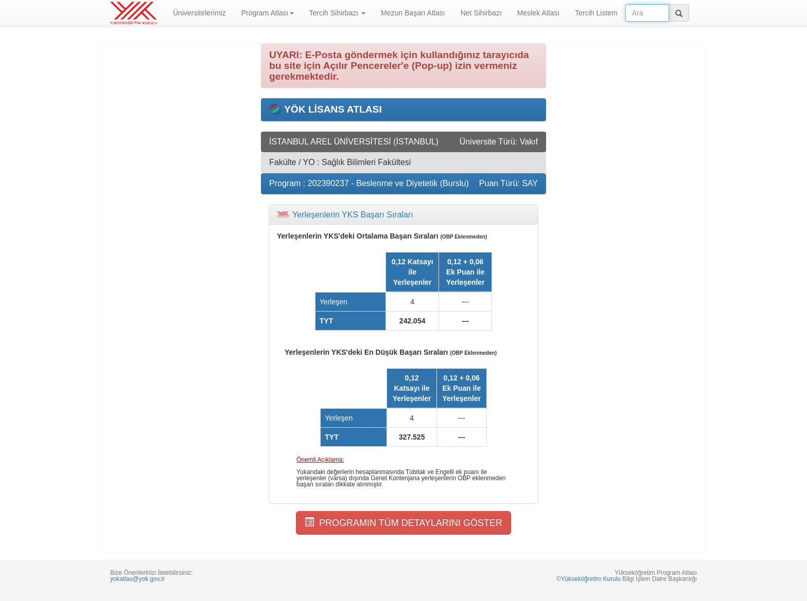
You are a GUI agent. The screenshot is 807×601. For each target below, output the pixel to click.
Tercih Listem (596, 13)
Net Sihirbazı (481, 13)
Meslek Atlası (538, 13)
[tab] (403, 215)
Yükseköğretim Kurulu (591, 578)
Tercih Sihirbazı (337, 13)
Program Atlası (267, 13)
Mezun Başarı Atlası (413, 13)
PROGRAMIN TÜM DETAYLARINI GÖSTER (403, 522)
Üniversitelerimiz (199, 13)
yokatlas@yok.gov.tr (137, 578)
